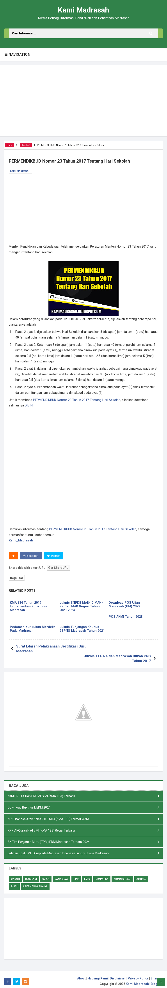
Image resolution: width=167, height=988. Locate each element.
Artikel (141, 875)
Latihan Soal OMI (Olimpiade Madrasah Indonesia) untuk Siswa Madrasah (58, 850)
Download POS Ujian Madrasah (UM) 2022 (125, 605)
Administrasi (122, 875)
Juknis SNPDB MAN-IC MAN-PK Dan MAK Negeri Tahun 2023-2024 (82, 607)
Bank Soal (61, 875)
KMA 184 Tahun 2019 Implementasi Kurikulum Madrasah (28, 607)
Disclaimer (118, 975)
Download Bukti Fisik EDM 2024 (29, 803)
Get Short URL (58, 568)
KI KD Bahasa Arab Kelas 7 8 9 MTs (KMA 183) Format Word (48, 815)
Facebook (31, 556)
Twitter (54, 556)
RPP (76, 875)
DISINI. (29, 406)
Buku (14, 883)
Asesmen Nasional (35, 883)
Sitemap (157, 975)
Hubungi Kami (98, 975)
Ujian (45, 875)
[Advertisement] (83, 101)
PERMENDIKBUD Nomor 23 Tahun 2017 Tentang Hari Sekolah (76, 400)
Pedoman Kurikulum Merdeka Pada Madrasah (32, 630)
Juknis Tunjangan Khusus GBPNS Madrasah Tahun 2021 (79, 632)
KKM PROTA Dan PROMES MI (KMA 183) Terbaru (41, 792)
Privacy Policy (138, 975)
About (81, 975)
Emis (87, 875)
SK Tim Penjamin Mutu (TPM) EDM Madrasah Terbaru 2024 (49, 838)
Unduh (15, 875)
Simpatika (102, 875)
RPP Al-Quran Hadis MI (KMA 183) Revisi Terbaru (41, 826)
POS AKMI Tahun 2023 (126, 618)
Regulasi (16, 578)
